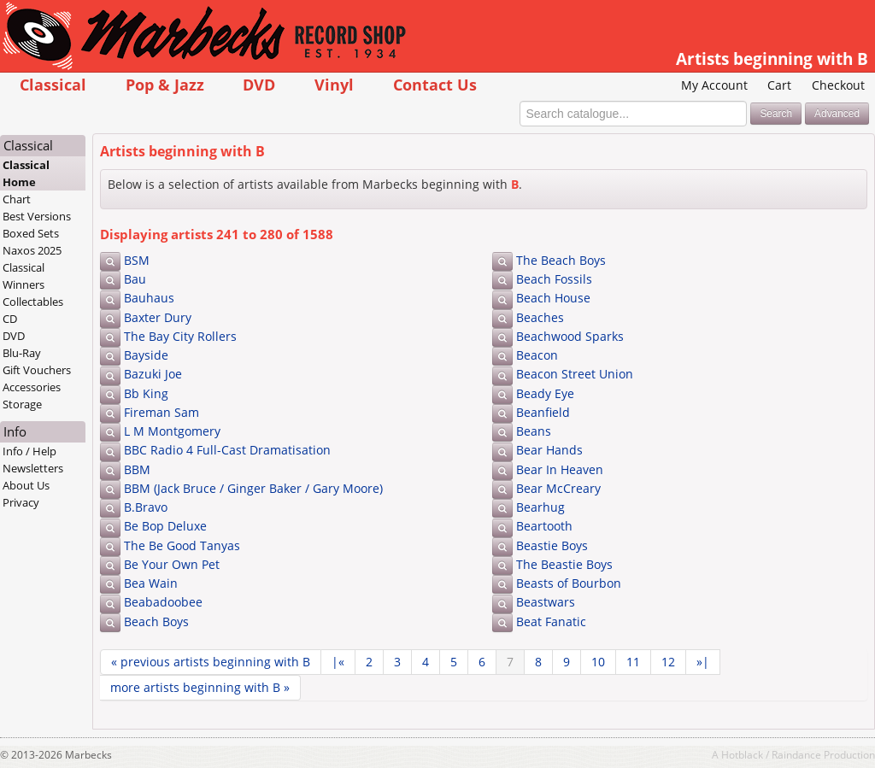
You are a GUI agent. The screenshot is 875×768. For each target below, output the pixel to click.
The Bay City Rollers (180, 336)
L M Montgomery (172, 431)
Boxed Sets (31, 233)
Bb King (146, 393)
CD (10, 318)
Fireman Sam (161, 412)
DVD (259, 84)
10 (598, 662)
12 (668, 662)
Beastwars (545, 602)
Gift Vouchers (37, 370)
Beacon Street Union (574, 374)
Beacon (537, 355)
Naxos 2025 (32, 250)
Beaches (540, 317)
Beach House (553, 298)
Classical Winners (23, 276)
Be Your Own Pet (172, 564)
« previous (210, 662)
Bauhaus (149, 298)
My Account (714, 85)
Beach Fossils (554, 279)
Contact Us (435, 84)
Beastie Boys (552, 545)
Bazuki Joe (153, 374)
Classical (53, 84)
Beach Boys (156, 621)
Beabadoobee (163, 602)
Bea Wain (151, 583)
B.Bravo (145, 507)
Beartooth (544, 526)
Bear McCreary (558, 488)
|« (338, 662)
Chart (17, 199)
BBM (137, 469)
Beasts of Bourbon (568, 583)
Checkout (838, 85)
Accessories (32, 387)
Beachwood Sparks (570, 336)
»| (702, 662)
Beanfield (543, 412)
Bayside (146, 355)
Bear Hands (549, 450)
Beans (533, 431)
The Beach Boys (561, 260)
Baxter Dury (157, 317)
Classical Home (26, 173)
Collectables (33, 301)
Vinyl (334, 84)
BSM (137, 260)
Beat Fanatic (551, 621)
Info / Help (29, 451)
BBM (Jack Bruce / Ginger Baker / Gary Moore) (253, 488)
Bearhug (540, 507)
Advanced (837, 114)
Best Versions (37, 216)
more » (200, 687)
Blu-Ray (22, 353)
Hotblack (742, 754)
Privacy (21, 502)
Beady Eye (545, 393)
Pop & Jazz (165, 84)
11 (633, 662)
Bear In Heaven (559, 469)
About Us (26, 485)
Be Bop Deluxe (165, 526)
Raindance (796, 754)
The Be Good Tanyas (182, 545)
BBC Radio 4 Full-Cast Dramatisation (227, 450)
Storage (22, 404)
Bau (135, 279)
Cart (779, 85)
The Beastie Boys (564, 564)
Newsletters (33, 468)
